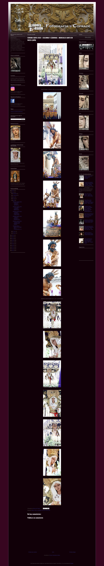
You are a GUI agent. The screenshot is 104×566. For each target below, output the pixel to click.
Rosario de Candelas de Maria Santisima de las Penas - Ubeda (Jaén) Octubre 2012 (88, 184)
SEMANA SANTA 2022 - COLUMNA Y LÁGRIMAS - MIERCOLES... (17, 208)
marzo (14, 231)
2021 (13, 235)
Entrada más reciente (32, 552)
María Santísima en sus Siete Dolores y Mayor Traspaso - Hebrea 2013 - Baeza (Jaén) (88, 240)
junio (14, 197)
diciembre (15, 193)
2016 (13, 243)
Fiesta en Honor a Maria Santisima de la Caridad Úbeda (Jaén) (88, 233)
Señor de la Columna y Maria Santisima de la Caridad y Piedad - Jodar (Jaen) (88, 215)
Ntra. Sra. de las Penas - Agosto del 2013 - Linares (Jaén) (88, 194)
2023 (13, 190)
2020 (13, 236)
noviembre (15, 195)
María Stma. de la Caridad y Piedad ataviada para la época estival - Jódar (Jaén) (88, 202)
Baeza (33, 510)
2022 (13, 192)
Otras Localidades (38, 510)
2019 (13, 238)
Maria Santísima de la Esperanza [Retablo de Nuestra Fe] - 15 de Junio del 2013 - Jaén (88, 228)
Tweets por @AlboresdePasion (17, 111)
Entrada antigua (72, 552)
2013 (13, 248)
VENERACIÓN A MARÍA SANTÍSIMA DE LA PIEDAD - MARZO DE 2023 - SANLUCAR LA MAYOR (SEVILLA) (88, 209)
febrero (14, 233)
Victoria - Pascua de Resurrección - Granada (88, 177)
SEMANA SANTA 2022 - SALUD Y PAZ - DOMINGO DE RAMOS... (17, 223)
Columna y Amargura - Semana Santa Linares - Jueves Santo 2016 (88, 221)
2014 (13, 247)
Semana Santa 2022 (46, 510)
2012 (13, 250)
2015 (13, 245)
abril (14, 200)
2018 (13, 240)
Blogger (71, 563)
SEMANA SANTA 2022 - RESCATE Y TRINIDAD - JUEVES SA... (17, 203)
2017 (13, 241)
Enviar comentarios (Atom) (55, 555)
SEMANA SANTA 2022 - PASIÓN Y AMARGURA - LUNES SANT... (17, 213)
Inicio (53, 552)
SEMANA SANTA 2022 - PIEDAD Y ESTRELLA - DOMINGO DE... (17, 218)
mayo (14, 198)
